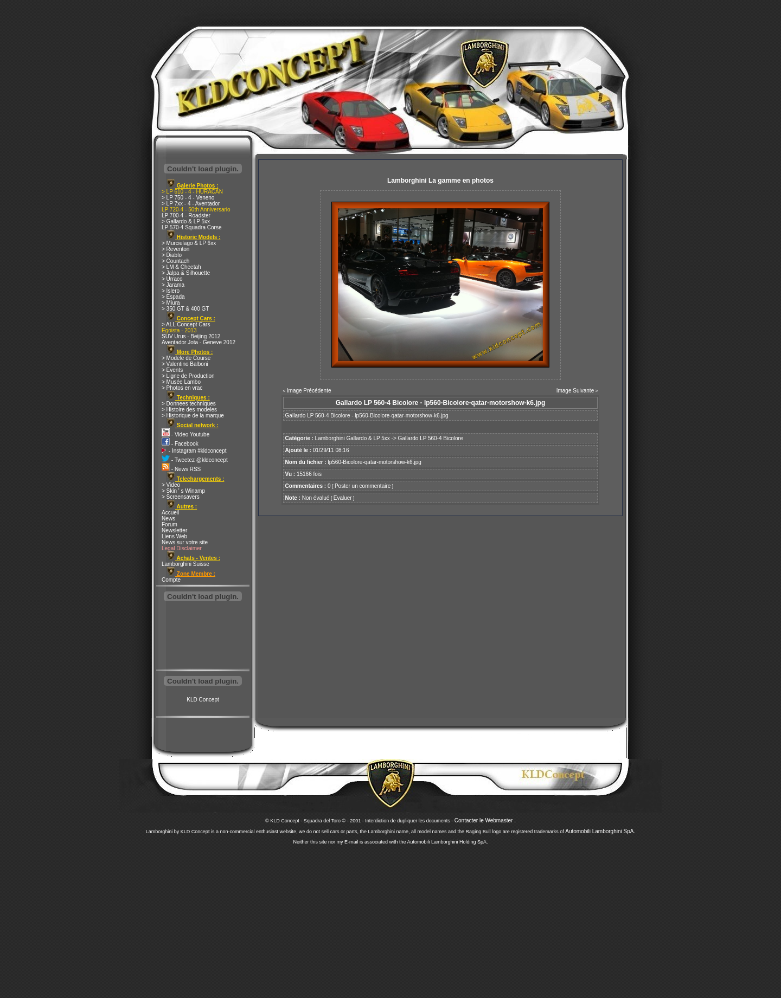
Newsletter (174, 530)
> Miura (171, 303)
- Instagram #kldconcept (194, 451)
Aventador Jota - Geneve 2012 (198, 342)
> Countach (175, 261)
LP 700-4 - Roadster (186, 215)
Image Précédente (309, 391)
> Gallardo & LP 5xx (186, 221)
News (168, 518)
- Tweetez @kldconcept (195, 460)
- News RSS (181, 469)
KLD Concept (203, 700)
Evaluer (343, 498)
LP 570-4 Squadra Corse (191, 227)
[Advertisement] (202, 636)
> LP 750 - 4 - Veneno (188, 198)
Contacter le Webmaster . (485, 820)
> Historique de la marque (193, 415)
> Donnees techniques (189, 404)
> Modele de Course (186, 358)
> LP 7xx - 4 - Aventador (191, 204)
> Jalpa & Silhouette (186, 273)
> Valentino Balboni (185, 364)
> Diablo (172, 255)
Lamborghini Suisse (185, 564)
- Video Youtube (185, 434)
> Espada (173, 297)
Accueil (170, 513)
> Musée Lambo (181, 382)
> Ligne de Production (188, 376)
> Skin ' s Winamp (183, 491)
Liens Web (174, 536)
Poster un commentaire (362, 486)
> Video (171, 485)
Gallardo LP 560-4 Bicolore (430, 438)
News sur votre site (185, 542)
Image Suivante (575, 391)
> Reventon (175, 249)
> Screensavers (181, 497)
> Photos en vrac (182, 388)
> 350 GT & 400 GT (185, 309)
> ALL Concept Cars (186, 324)
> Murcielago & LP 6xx (189, 243)
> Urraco (172, 279)
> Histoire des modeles (189, 410)
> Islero (171, 291)
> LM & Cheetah (181, 267)
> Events (172, 370)
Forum (169, 524)
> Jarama (173, 285)
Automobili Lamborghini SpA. (600, 831)
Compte (171, 580)
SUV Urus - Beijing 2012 (191, 336)
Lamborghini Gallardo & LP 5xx (352, 438)
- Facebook (180, 444)
